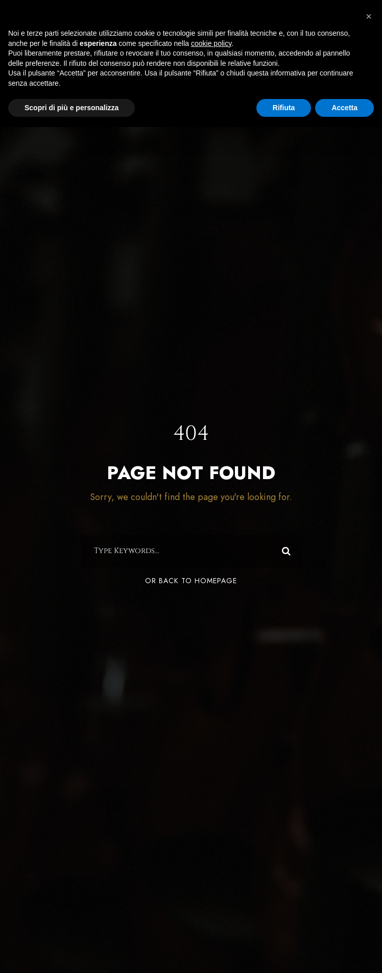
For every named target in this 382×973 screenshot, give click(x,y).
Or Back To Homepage (191, 581)
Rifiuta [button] (284, 108)
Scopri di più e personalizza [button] (71, 108)
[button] (369, 16)
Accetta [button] (344, 108)
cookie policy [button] (211, 43)
